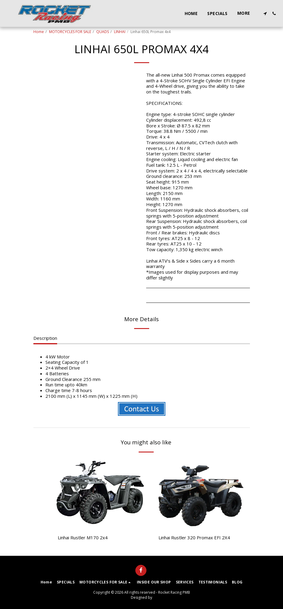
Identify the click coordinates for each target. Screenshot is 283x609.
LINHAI (119, 31)
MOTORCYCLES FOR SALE (70, 31)
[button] (265, 13)
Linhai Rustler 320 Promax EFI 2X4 (194, 537)
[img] (100, 493)
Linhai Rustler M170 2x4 (83, 537)
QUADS (102, 31)
